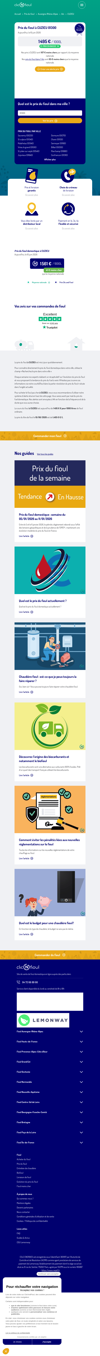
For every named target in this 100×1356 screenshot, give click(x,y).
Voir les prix (50, 120)
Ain (62, 13)
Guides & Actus (23, 1273)
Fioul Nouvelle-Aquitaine (28, 1127)
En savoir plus (31, 194)
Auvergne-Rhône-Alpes (48, 13)
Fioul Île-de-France (25, 1178)
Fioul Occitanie (23, 1107)
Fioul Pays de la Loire (26, 1168)
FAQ (18, 1269)
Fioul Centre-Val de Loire (28, 1137)
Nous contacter (23, 1247)
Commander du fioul (50, 990)
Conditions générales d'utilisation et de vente (35, 1252)
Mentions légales (24, 1238)
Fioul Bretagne (23, 1157)
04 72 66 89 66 (27, 1017)
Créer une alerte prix (50, 69)
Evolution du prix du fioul (27, 1217)
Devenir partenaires (25, 1243)
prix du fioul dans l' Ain (34, 59)
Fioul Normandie (24, 1117)
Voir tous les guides (45, 489)
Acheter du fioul (23, 1194)
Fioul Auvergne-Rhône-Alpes (30, 1067)
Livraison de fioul (24, 1212)
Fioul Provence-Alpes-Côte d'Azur (32, 1087)
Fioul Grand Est (23, 1097)
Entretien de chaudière (26, 1203)
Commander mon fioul (50, 471)
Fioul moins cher (24, 1221)
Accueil (18, 13)
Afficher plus (50, 159)
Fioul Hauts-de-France (27, 1077)
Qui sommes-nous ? (25, 1234)
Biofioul (20, 1208)
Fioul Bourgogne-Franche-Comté (32, 1147)
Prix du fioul (29, 13)
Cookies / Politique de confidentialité (32, 1256)
